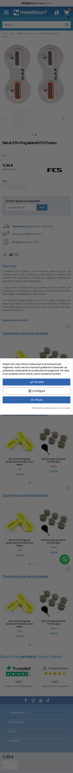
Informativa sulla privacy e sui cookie (51, 407)
